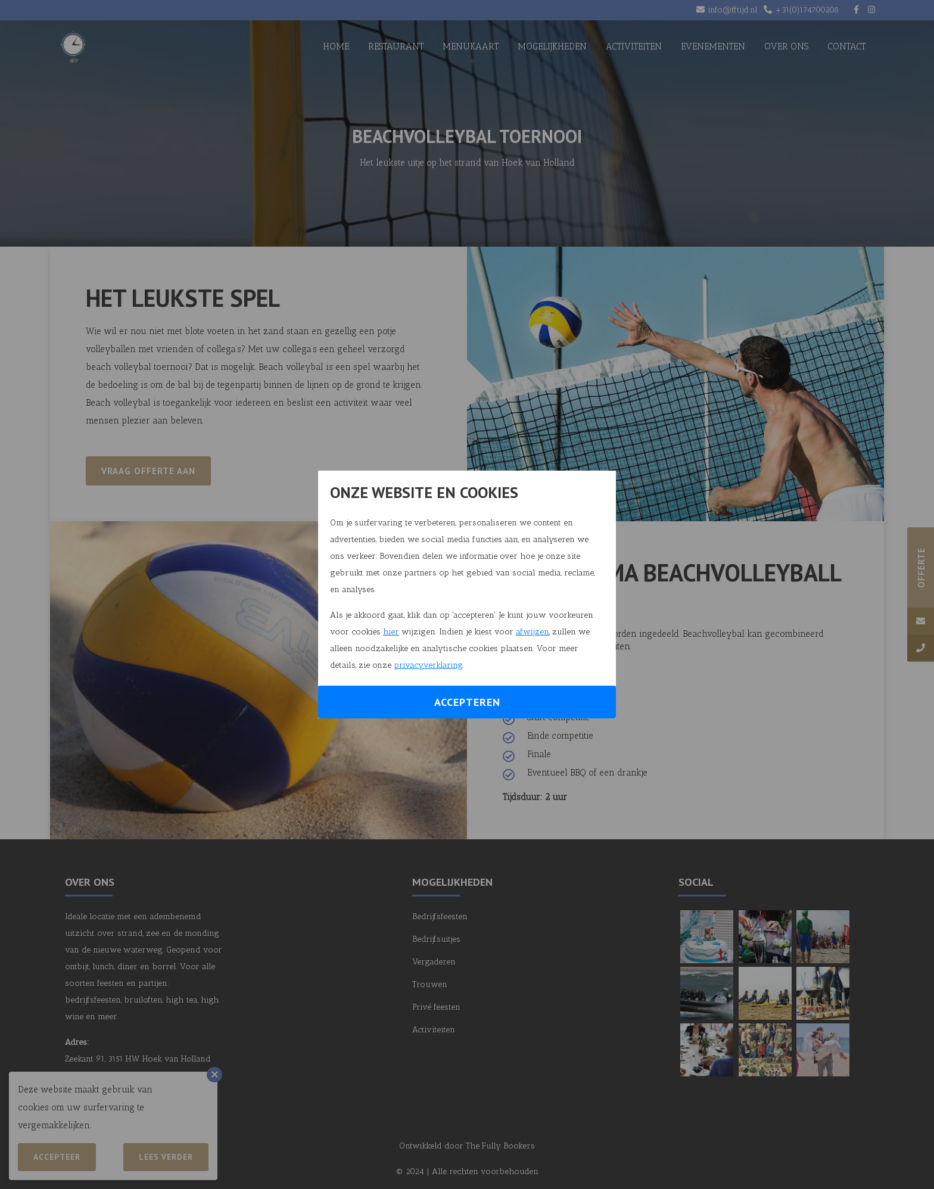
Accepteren (467, 702)
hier (391, 632)
